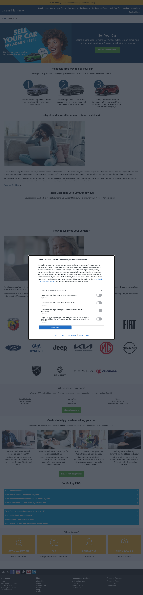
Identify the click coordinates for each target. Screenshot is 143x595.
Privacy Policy (84, 335)
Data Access (71, 335)
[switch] (99, 295)
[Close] (110, 260)
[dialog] (71, 298)
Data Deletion (59, 335)
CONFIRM (55, 327)
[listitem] (71, 290)
